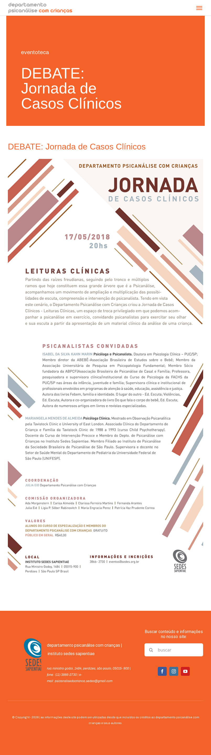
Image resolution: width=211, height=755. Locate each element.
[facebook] (162, 671)
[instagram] (173, 671)
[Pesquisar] (151, 649)
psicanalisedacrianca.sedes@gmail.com (83, 681)
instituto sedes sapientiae (71, 653)
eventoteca (35, 53)
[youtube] (185, 671)
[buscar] (173, 649)
